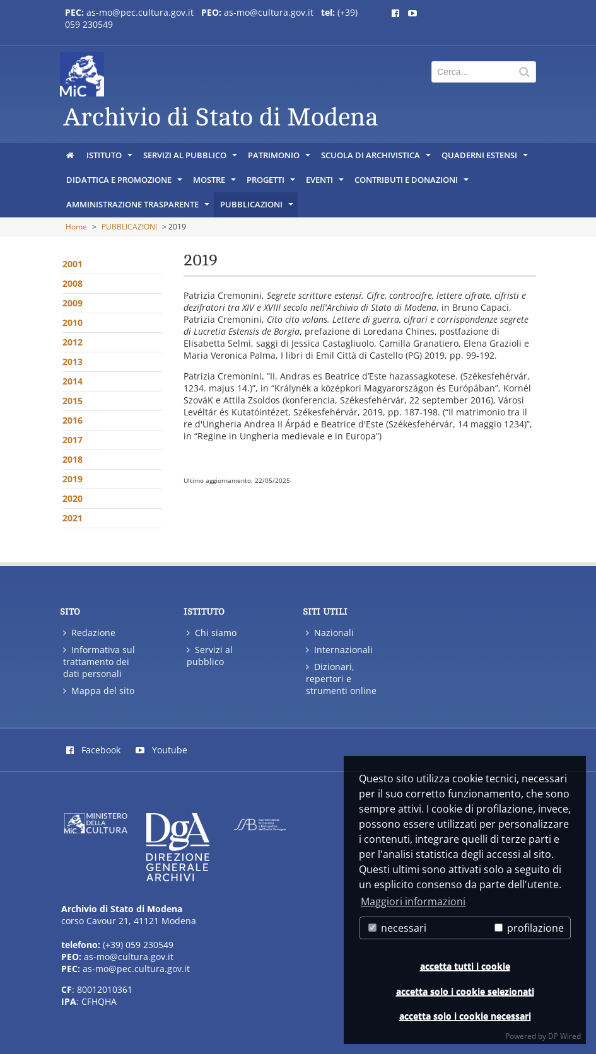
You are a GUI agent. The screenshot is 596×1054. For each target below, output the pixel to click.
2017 (72, 440)
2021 (72, 518)
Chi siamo (212, 633)
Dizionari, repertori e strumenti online (341, 679)
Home (76, 226)
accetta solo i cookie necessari (465, 1016)
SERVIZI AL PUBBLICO (191, 158)
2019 (72, 479)
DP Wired (564, 1036)
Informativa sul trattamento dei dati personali (99, 662)
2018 (72, 459)
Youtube (161, 750)
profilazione (529, 928)
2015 (72, 401)
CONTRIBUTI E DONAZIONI (412, 183)
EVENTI (326, 183)
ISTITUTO (110, 158)
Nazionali (330, 633)
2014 (72, 381)
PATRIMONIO (280, 158)
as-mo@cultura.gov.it (268, 12)
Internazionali (339, 650)
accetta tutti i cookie (465, 966)
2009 (72, 303)
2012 (72, 342)
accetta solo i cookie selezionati (465, 991)
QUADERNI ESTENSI (485, 158)
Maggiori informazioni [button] (413, 901)
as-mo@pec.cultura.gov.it (140, 12)
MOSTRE (215, 183)
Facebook (93, 750)
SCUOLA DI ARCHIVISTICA (377, 158)
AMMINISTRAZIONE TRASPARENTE (138, 207)
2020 (72, 498)
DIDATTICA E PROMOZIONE (125, 183)
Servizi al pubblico (210, 656)
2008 (72, 283)
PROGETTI (272, 183)
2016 (72, 420)
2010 (72, 322)
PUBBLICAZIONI (257, 207)
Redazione (89, 633)
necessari (397, 928)
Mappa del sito (98, 691)
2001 (72, 264)
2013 (72, 362)
